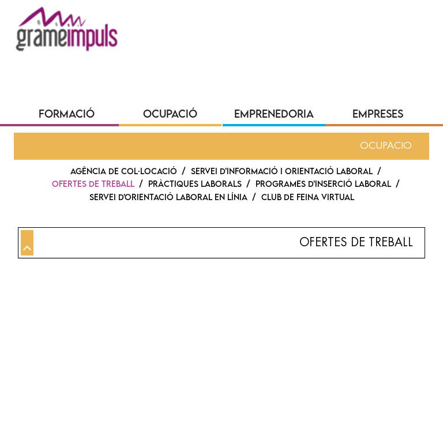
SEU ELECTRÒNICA (75, 80)
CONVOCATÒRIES (321, 60)
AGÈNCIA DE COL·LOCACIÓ (123, 171)
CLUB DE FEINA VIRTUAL (307, 197)
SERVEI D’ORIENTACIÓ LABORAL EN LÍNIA (168, 197)
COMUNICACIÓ (131, 60)
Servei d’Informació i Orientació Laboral (282, 171)
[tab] (221, 242)
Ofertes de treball (93, 184)
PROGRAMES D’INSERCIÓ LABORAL (323, 184)
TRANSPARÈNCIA (222, 60)
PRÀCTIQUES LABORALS (195, 184)
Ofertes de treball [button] (356, 242)
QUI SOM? (54, 60)
